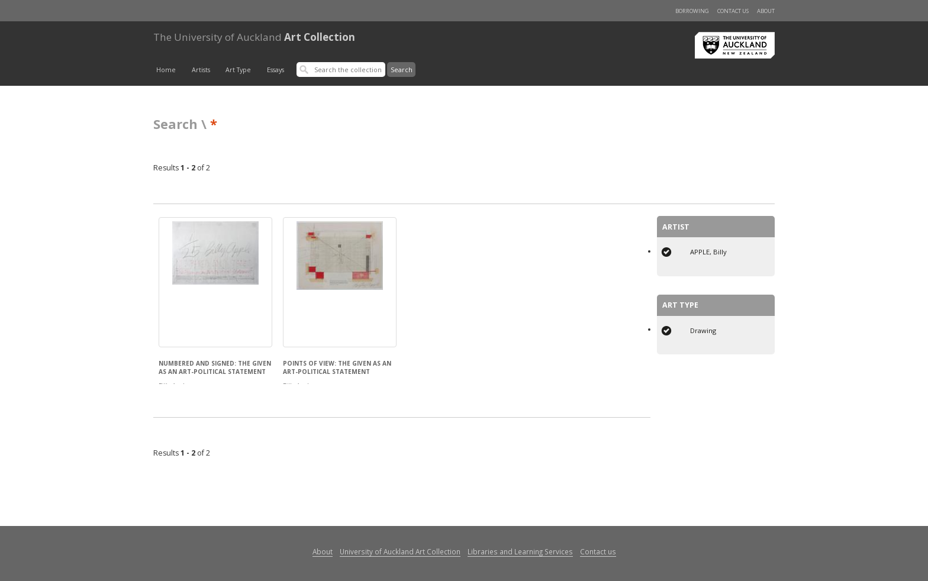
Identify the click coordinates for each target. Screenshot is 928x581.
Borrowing (692, 11)
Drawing (703, 330)
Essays (275, 70)
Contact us (733, 11)
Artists (201, 70)
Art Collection (254, 37)
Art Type (238, 70)
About (766, 11)
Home (166, 70)
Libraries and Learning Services (520, 551)
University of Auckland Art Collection (400, 551)
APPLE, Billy (708, 251)
